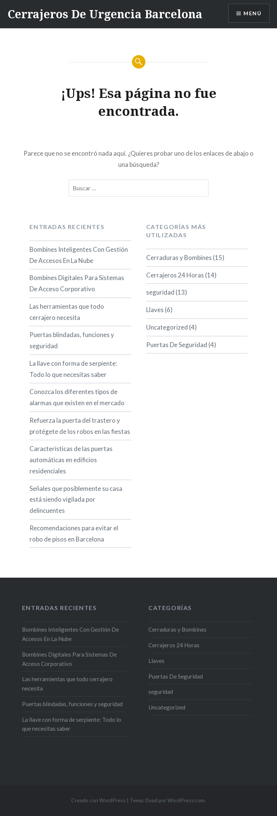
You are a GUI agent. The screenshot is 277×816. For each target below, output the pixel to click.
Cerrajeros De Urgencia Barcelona (104, 14)
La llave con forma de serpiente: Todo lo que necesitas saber (73, 368)
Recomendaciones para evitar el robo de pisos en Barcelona (73, 533)
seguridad (160, 292)
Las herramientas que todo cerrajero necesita (66, 311)
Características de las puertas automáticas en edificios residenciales (71, 460)
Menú (252, 13)
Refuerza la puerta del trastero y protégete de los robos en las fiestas (79, 425)
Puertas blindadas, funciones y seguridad (71, 340)
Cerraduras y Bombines (179, 257)
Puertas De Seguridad (176, 345)
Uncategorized (167, 327)
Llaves (155, 310)
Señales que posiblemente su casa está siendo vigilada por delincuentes (75, 500)
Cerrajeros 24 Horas (175, 275)
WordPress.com (186, 800)
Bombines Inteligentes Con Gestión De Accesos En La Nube (78, 254)
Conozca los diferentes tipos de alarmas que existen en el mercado (77, 397)
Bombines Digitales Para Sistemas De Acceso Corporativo (76, 283)
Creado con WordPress (98, 800)
